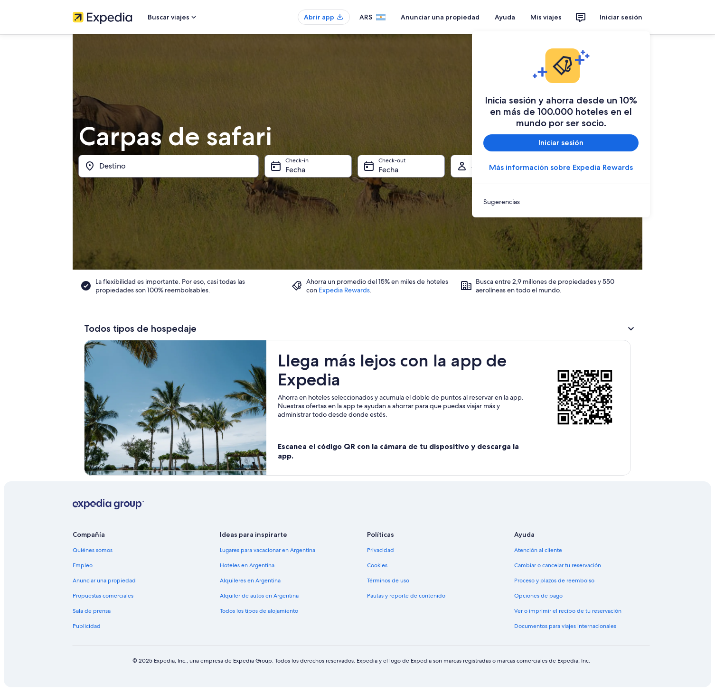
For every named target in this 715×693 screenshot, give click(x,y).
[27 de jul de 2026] (277, 275)
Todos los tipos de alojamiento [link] (259, 611)
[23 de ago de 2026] (619, 254)
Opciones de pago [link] (538, 595)
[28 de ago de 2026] (568, 275)
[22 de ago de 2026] (594, 254)
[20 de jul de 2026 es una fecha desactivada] (277, 254)
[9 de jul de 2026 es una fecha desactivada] (354, 213)
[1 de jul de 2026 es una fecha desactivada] (328, 192)
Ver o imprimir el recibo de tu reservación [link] (567, 611)
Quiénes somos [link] (93, 550)
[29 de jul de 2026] (328, 275)
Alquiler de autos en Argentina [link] (259, 595)
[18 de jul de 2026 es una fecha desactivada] (404, 234)
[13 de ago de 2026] (543, 234)
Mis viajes (546, 17)
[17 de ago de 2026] (467, 254)
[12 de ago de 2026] (517, 234)
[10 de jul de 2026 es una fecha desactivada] (379, 213)
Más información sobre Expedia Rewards (561, 167)
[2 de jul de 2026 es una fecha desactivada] (354, 192)
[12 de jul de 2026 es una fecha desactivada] (429, 213)
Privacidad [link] (380, 550)
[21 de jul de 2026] (303, 254)
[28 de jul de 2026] (303, 275)
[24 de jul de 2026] (379, 254)
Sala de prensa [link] (92, 611)
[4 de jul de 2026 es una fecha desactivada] (404, 192)
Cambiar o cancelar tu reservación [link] (557, 565)
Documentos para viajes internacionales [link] (565, 626)
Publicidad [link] (87, 626)
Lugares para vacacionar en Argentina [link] (267, 550)
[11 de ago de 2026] (492, 234)
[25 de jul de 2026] (404, 254)
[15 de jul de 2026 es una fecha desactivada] (328, 234)
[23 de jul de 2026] (354, 254)
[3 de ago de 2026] (467, 213)
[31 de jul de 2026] (379, 275)
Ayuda (505, 17)
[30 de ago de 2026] (619, 275)
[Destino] (168, 166)
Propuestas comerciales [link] (103, 595)
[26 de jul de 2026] (429, 254)
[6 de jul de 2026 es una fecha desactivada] (277, 213)
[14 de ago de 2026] (568, 234)
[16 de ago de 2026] (619, 234)
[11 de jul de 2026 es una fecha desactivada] (404, 213)
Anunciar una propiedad (440, 17)
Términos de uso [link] (388, 580)
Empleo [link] (83, 565)
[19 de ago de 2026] (517, 254)
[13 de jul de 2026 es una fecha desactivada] (277, 234)
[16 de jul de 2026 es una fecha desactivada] (354, 234)
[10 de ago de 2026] (467, 234)
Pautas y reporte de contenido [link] (406, 595)
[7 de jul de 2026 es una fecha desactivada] (303, 213)
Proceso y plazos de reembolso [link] (554, 580)
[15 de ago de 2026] (594, 234)
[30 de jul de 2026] (354, 275)
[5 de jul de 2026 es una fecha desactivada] (429, 192)
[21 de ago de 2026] (568, 254)
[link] (561, 202)
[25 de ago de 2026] (492, 275)
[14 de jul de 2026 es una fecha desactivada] (303, 234)
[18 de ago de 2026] (492, 254)
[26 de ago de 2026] (517, 275)
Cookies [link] (377, 565)
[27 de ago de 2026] (543, 275)
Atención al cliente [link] (538, 550)
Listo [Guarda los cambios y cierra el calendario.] (610, 327)
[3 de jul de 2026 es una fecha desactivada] (379, 192)
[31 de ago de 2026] (467, 296)
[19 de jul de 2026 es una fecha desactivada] (429, 234)
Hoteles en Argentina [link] (247, 565)
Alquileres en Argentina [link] (250, 580)
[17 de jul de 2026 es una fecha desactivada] (379, 234)
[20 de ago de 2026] (543, 254)
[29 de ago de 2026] (594, 275)
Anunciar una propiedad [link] (104, 580)
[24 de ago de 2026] (467, 275)
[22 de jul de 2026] (328, 254)
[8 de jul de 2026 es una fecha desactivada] (328, 213)
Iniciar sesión (621, 17)
